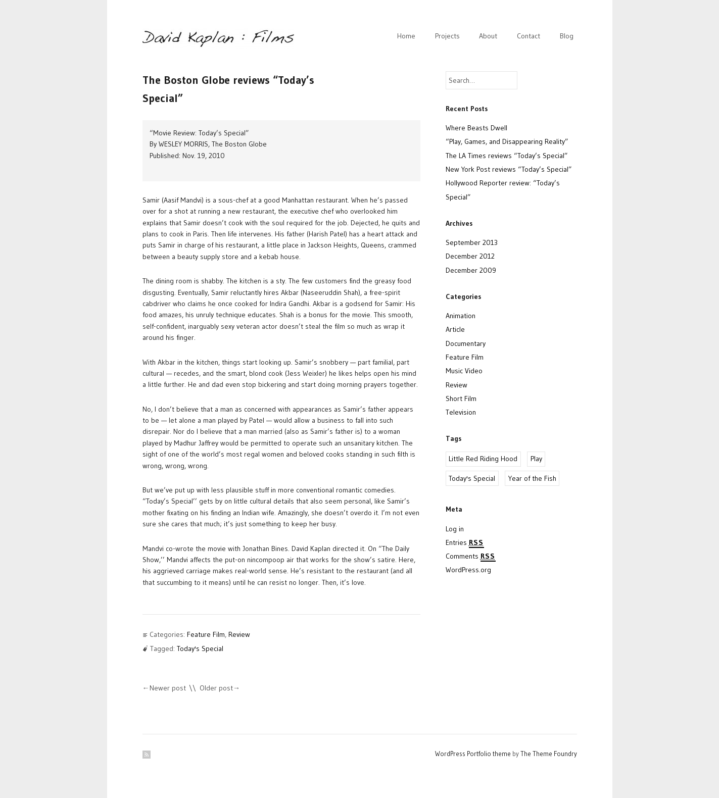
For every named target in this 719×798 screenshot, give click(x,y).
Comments (471, 557)
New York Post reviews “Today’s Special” (509, 169)
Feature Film (206, 634)
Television (461, 412)
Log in (455, 528)
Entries (465, 543)
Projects (447, 35)
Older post (216, 687)
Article (455, 329)
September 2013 (472, 242)
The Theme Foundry (548, 754)
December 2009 (471, 270)
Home (406, 35)
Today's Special (200, 648)
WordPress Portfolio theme (473, 754)
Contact (528, 35)
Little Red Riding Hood (483, 458)
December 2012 (470, 256)
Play (536, 458)
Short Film (461, 398)
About (488, 35)
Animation (460, 315)
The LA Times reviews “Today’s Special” (507, 155)
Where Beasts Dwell (476, 127)
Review (239, 634)
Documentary (466, 343)
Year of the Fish (532, 478)
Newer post (168, 687)
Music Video (464, 370)
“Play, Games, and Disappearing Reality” (507, 141)
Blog (566, 35)
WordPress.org (468, 569)
